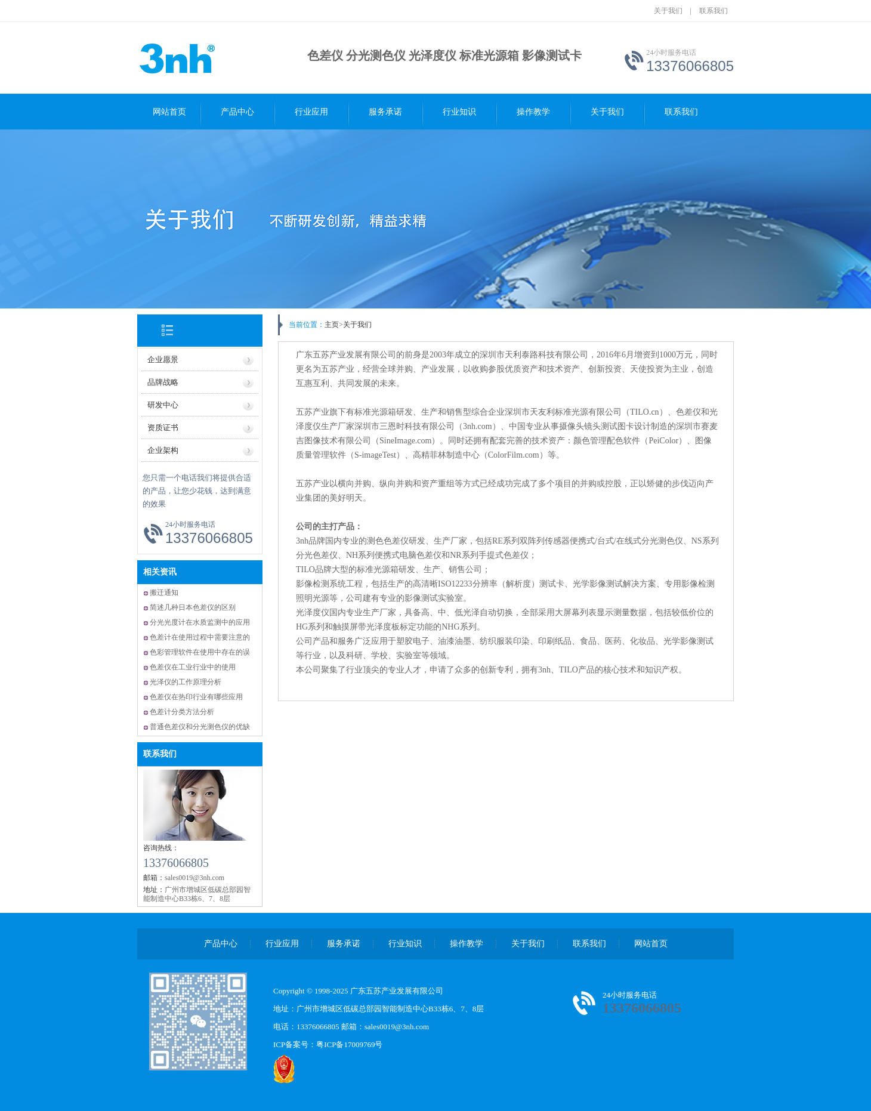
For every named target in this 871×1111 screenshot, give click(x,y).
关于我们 (668, 11)
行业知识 (459, 111)
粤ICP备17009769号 (349, 1044)
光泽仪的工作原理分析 (185, 682)
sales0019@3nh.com (397, 1026)
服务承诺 (385, 111)
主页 (332, 324)
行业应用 (311, 111)
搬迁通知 (164, 592)
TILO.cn (644, 412)
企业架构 (162, 450)
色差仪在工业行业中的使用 (193, 667)
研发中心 (162, 404)
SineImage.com (405, 440)
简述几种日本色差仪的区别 (193, 607)
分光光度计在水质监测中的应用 (200, 622)
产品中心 (237, 111)
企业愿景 (162, 359)
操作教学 (533, 111)
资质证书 (162, 427)
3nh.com (477, 426)
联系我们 (713, 11)
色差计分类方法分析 (182, 712)
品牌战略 (162, 382)
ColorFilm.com (513, 454)
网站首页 (169, 111)
